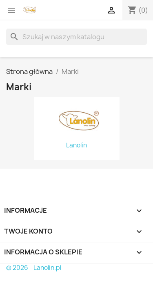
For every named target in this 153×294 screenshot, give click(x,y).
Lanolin (76, 145)
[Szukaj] (76, 37)
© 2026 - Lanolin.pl (33, 267)
